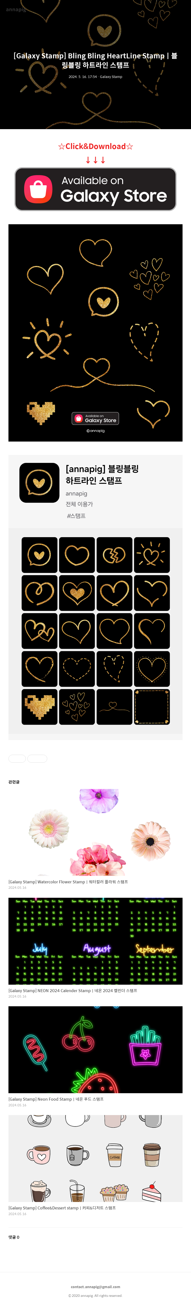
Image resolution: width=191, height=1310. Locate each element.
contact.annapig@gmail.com (95, 1286)
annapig (16, 9)
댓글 (13, 1237)
